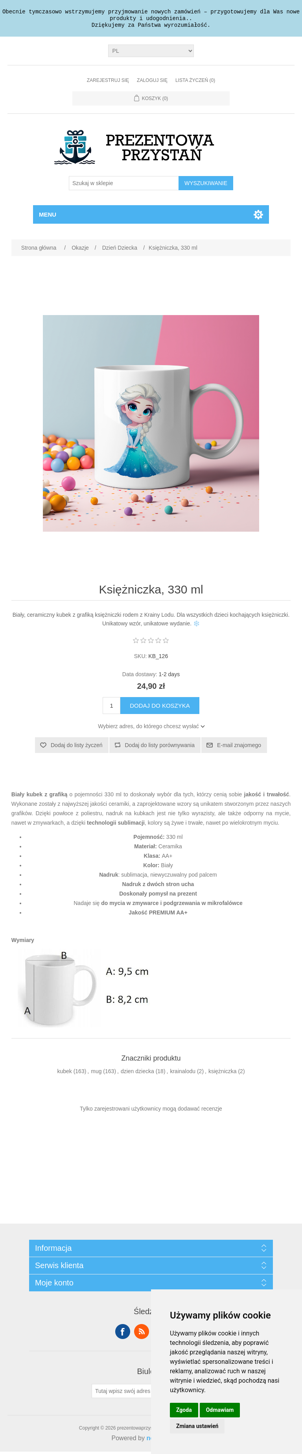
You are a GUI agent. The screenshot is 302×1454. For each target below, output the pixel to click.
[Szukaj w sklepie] (124, 185)
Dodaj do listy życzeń (77, 747)
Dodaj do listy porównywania (160, 747)
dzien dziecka (137, 1073)
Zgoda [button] (184, 1410)
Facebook (122, 1333)
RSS (141, 1333)
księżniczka (222, 1073)
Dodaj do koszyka (160, 708)
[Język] (151, 53)
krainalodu (182, 1073)
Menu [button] (47, 216)
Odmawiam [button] (220, 1410)
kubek (64, 1073)
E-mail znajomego (239, 747)
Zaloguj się (152, 82)
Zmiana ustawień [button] (197, 1426)
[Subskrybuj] (127, 1393)
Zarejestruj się (108, 82)
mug (96, 1073)
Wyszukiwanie (205, 185)
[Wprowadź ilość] (111, 707)
